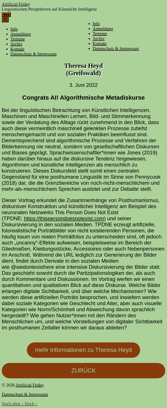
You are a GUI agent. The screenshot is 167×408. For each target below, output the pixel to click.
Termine (100, 33)
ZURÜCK (83, 370)
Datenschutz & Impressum (116, 48)
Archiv (99, 38)
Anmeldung (103, 28)
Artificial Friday (16, 4)
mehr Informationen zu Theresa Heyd (83, 350)
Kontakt (100, 43)
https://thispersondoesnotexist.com (64, 218)
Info (96, 23)
